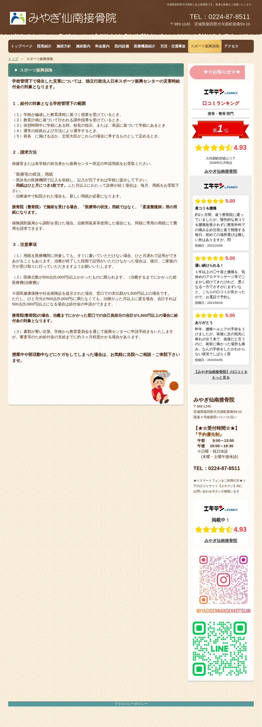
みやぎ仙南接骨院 (69, 21)
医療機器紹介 (144, 46)
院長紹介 (44, 46)
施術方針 (64, 46)
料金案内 (102, 46)
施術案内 (83, 46)
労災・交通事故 (172, 46)
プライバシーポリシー (131, 704)
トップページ (21, 46)
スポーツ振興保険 (205, 46)
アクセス (231, 46)
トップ (13, 59)
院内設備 (122, 46)
